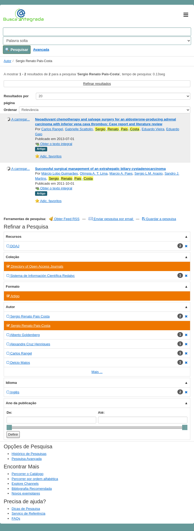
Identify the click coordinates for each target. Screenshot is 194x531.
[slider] (9, 427)
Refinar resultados (97, 84)
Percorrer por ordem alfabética (35, 479)
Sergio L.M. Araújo (148, 173)
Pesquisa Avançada (27, 459)
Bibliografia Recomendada (32, 489)
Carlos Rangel (52, 129)
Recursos (13, 237)
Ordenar (10, 110)
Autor (7, 61)
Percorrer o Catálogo (27, 474)
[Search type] (97, 40)
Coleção (12, 257)
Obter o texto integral (53, 144)
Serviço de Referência (28, 513)
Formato (13, 286)
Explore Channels (25, 484)
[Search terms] (97, 31)
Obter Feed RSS (64, 219)
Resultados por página (16, 99)
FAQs (16, 518)
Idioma (11, 383)
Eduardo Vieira (153, 129)
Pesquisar (16, 50)
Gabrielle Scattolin (79, 129)
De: (9, 412)
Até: (101, 412)
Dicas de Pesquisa (26, 509)
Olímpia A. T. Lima (94, 173)
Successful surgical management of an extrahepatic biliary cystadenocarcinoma (100, 169)
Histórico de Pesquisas (29, 454)
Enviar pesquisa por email (111, 219)
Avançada (41, 50)
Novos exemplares (26, 493)
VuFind (11, 15)
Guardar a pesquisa (159, 219)
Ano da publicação (21, 403)
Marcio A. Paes (120, 173)
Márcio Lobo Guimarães (59, 173)
